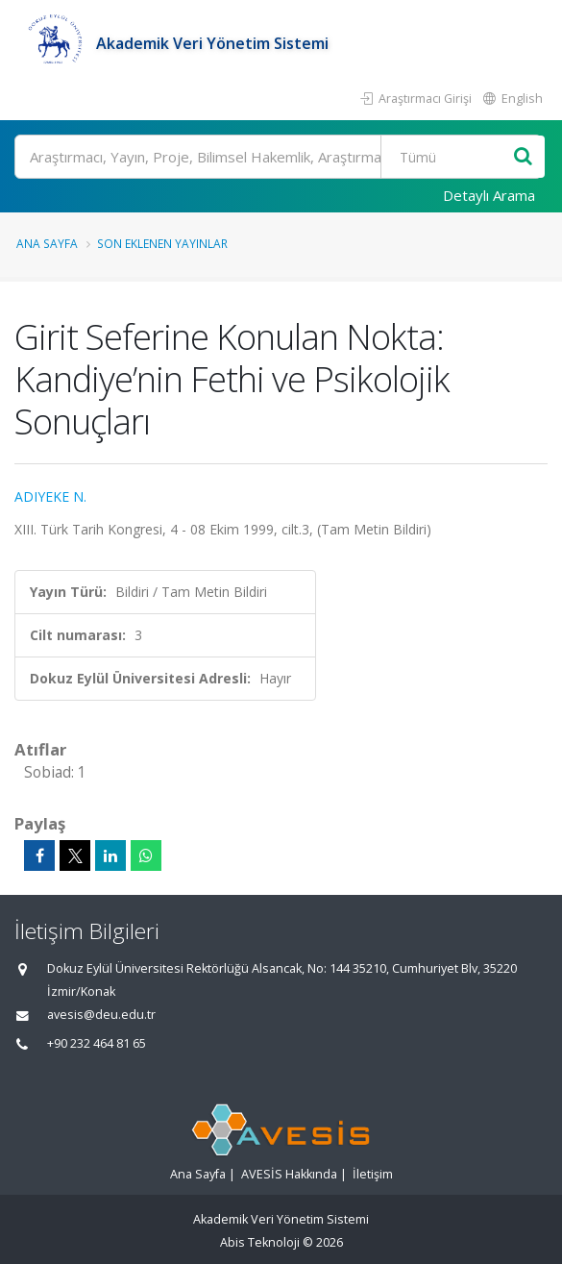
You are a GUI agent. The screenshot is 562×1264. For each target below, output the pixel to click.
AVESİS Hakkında (289, 1174)
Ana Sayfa (47, 243)
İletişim (373, 1174)
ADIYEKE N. (50, 496)
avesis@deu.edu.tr (101, 1014)
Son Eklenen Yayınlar (162, 243)
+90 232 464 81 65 (96, 1043)
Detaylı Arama (489, 195)
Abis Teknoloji (260, 1242)
